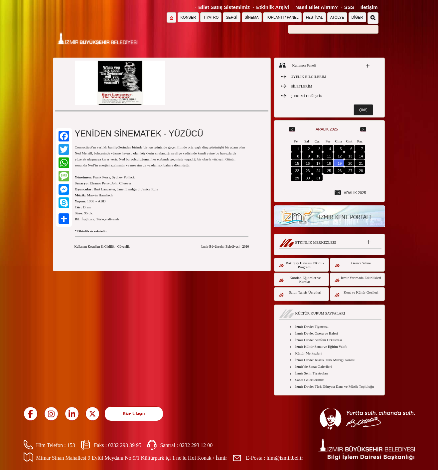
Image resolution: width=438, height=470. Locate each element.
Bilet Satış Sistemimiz (224, 7)
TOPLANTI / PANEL (282, 17)
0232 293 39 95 (124, 445)
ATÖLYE (337, 17)
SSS (349, 7)
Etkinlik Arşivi (272, 7)
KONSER (188, 17)
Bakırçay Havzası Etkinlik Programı (302, 265)
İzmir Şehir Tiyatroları (311, 373)
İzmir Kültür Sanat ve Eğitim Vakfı (321, 347)
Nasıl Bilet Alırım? (316, 7)
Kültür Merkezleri (308, 353)
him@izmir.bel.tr (285, 458)
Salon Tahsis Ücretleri (300, 293)
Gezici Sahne (353, 264)
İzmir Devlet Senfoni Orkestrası (318, 340)
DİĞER (357, 17)
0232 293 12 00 (196, 445)
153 (71, 445)
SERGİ (231, 17)
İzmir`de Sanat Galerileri (313, 366)
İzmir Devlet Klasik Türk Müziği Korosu (325, 360)
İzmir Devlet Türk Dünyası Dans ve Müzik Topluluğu (334, 386)
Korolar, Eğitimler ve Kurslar (300, 280)
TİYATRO (211, 17)
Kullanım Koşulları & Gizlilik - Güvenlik (102, 246)
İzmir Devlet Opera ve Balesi (316, 333)
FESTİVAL (314, 17)
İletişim (369, 7)
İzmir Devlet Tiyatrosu (312, 327)
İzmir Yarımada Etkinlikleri (358, 279)
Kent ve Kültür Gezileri (356, 293)
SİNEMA (252, 17)
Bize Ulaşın (133, 413)
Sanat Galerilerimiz (309, 380)
